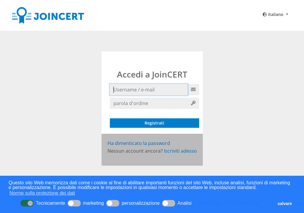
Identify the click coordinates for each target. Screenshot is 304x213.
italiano (274, 14)
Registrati (154, 123)
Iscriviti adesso (180, 151)
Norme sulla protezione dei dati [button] (42, 193)
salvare (285, 203)
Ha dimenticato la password (138, 143)
